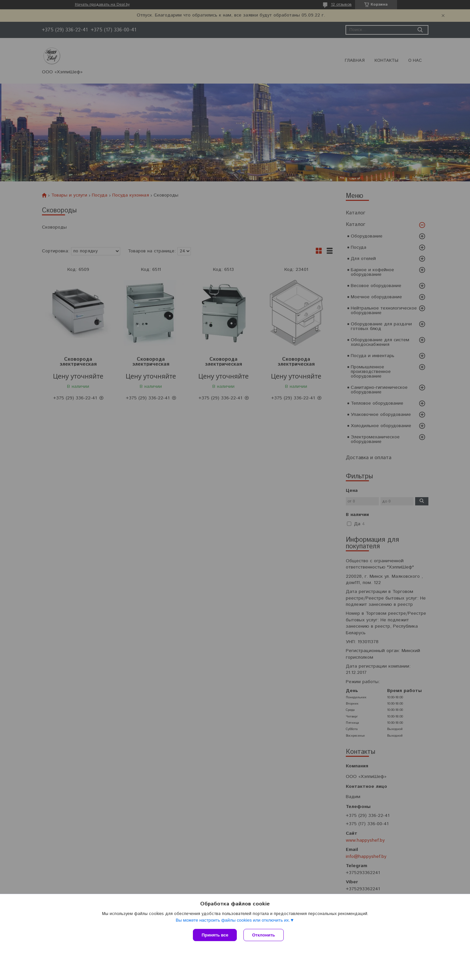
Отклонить (263, 935)
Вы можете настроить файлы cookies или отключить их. (233, 920)
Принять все (214, 935)
